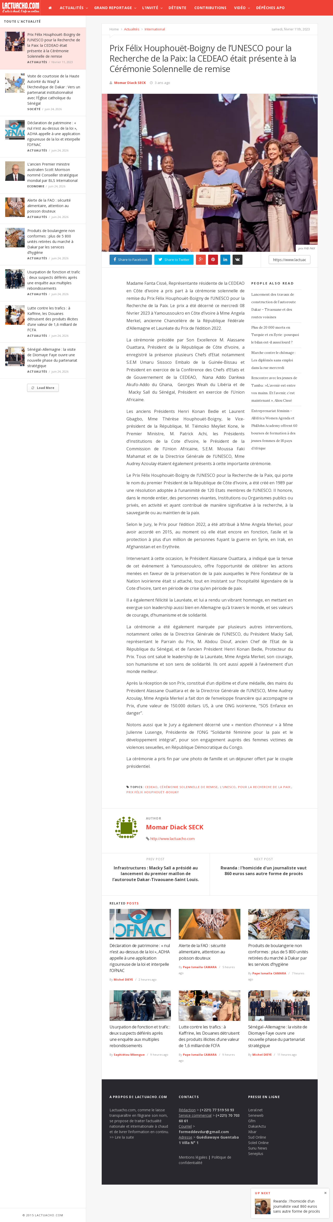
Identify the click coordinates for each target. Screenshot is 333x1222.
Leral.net (255, 1109)
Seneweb (256, 1115)
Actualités (72, 7)
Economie (35, 186)
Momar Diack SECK (130, 82)
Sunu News (257, 1148)
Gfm (251, 1120)
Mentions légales (193, 1157)
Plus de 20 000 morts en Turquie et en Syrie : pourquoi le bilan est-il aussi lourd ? (275, 335)
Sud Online (257, 1137)
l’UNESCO (228, 787)
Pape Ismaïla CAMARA (200, 967)
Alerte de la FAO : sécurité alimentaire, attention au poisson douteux (49, 206)
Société (34, 109)
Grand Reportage (113, 7)
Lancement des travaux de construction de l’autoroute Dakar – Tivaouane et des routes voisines (273, 305)
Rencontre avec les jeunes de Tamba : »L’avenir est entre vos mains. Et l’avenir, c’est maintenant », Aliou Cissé (274, 389)
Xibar (252, 1131)
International (154, 29)
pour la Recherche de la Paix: (265, 787)
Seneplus (255, 1153)
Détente (178, 7)
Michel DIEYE (123, 979)
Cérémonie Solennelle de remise (189, 787)
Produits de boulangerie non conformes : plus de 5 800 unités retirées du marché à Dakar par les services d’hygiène (51, 241)
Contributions (210, 7)
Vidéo (240, 7)
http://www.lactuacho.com (172, 838)
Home (114, 29)
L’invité (150, 7)
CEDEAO (151, 787)
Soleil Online (258, 1142)
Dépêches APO (270, 7)
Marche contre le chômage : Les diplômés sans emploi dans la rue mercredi (273, 360)
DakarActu (257, 1126)
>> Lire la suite (122, 1137)
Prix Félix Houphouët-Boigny (152, 792)
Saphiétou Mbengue (129, 1054)
